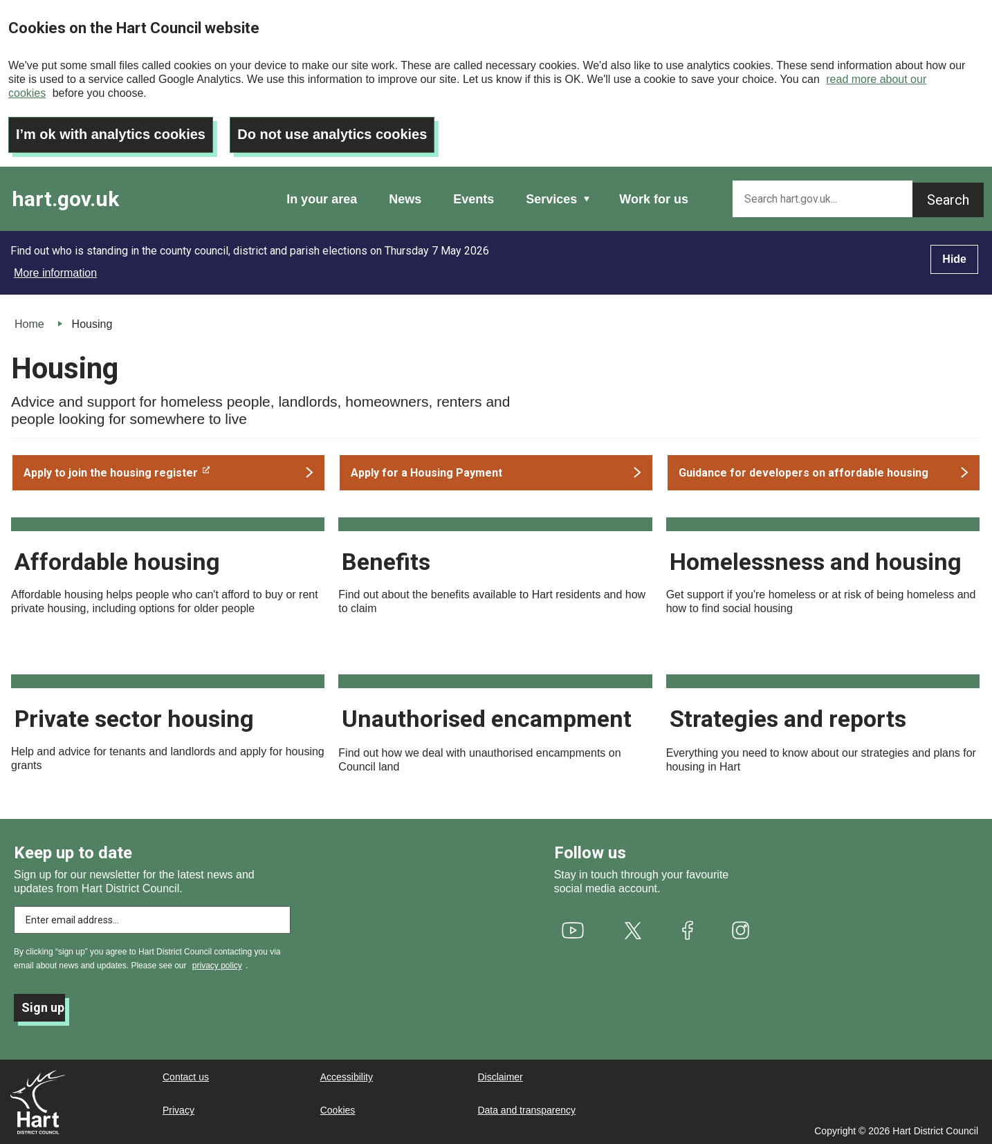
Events (473, 199)
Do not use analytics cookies (333, 134)
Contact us (186, 1076)
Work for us (653, 199)
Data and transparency (526, 1110)
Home (29, 324)
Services (551, 199)
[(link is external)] (168, 472)
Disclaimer (499, 1076)
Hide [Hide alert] (954, 259)
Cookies (338, 1110)
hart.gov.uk (65, 199)
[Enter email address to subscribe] (152, 920)
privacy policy (217, 965)
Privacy (178, 1110)
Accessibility (346, 1076)
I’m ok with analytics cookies (111, 134)
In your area (321, 199)
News (405, 199)
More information (55, 273)
